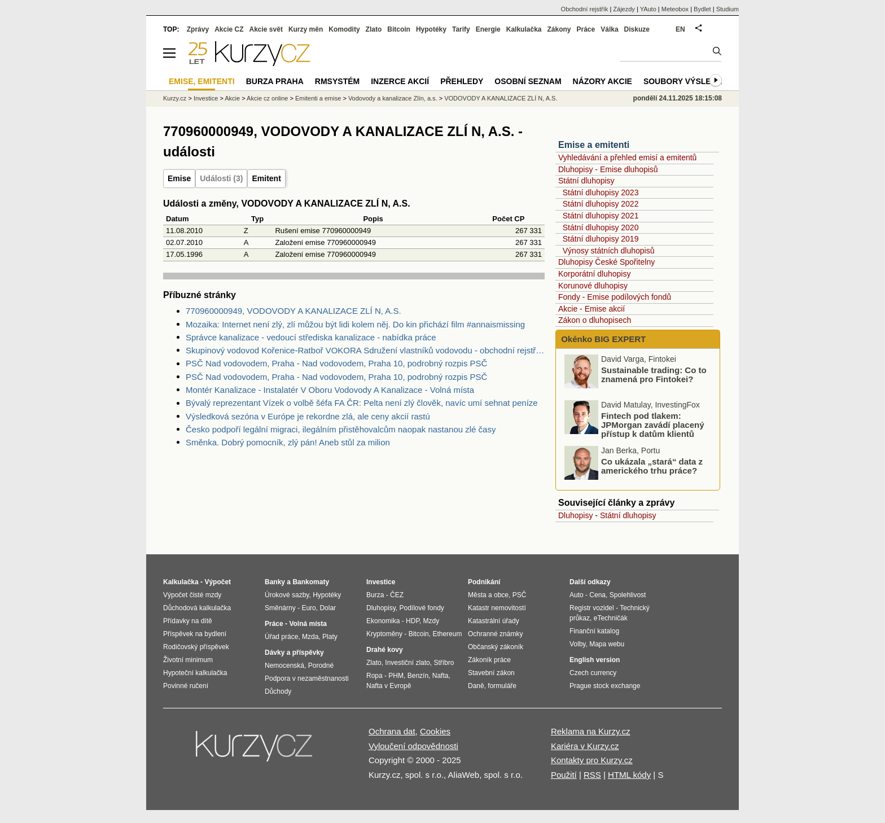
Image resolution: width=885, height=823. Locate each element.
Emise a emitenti (593, 145)
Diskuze (637, 29)
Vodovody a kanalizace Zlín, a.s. (392, 98)
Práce (586, 29)
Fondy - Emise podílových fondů (614, 296)
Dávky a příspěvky (294, 652)
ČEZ (397, 595)
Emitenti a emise (318, 98)
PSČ (519, 595)
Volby (577, 644)
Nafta (440, 676)
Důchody (278, 691)
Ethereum (447, 634)
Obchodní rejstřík (584, 9)
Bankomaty (310, 582)
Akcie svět (266, 29)
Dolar (327, 608)
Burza (375, 595)
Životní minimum (188, 660)
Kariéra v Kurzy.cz (585, 746)
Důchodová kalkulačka (197, 608)
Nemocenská (284, 665)
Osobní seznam (527, 81)
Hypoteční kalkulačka (195, 673)
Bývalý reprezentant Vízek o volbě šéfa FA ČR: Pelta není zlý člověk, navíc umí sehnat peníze (362, 403)
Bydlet (702, 9)
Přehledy (461, 81)
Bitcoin (398, 29)
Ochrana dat (392, 731)
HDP (412, 621)
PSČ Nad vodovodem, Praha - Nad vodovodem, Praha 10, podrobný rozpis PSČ (336, 363)
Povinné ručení (185, 686)
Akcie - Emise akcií (591, 308)
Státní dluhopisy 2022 (601, 203)
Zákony (559, 29)
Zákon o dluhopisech (594, 320)
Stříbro (443, 663)
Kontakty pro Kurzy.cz (592, 760)
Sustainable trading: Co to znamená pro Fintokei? (654, 374)
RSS (592, 775)
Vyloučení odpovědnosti (413, 746)
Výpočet (217, 582)
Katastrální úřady (493, 621)
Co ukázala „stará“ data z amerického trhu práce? (652, 466)
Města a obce (488, 595)
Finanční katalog (594, 631)
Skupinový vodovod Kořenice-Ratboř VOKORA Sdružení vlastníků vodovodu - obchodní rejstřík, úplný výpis (365, 350)
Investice (206, 98)
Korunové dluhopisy (593, 285)
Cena (597, 595)
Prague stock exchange (604, 686)
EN (680, 29)
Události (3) (221, 178)
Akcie (232, 98)
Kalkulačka (524, 29)
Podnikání (484, 582)
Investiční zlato (407, 663)
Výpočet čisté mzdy (192, 595)
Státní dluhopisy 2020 (601, 227)
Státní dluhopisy (586, 180)
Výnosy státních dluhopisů (609, 250)
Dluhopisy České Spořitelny (606, 261)
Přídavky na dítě (187, 621)
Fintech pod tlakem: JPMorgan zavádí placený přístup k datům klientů (652, 425)
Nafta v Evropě (388, 686)
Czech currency (592, 673)
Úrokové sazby (287, 595)
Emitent (266, 178)
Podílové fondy (421, 608)
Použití (564, 775)
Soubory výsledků (685, 81)
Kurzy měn (305, 29)
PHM (396, 676)
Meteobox (675, 9)
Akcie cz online (267, 98)
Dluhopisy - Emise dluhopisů (608, 169)
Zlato (374, 29)
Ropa (374, 676)
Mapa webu (606, 644)
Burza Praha (275, 81)
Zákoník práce (489, 660)
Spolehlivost (628, 595)
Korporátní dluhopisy (594, 273)
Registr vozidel (591, 608)
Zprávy (198, 29)
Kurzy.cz (174, 98)
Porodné (321, 665)
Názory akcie (602, 81)
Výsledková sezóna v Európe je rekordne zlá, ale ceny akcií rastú (308, 416)
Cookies (435, 731)
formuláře (502, 686)
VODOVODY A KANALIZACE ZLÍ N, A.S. (500, 98)
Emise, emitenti (202, 81)
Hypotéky (431, 29)
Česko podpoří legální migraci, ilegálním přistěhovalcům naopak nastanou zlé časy (341, 429)
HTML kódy (629, 775)
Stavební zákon (491, 673)
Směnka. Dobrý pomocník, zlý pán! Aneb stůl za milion (288, 442)
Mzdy (431, 621)
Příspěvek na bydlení (194, 634)
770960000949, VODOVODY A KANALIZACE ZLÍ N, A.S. (293, 311)
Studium (727, 9)
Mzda (310, 637)
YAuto (648, 9)
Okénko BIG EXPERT (602, 339)
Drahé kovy (384, 650)
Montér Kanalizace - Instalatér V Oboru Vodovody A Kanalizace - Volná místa (330, 390)
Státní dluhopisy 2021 (601, 215)
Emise (179, 178)
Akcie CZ (228, 29)
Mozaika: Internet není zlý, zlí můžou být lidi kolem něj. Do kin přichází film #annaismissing (355, 324)
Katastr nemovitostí (497, 608)
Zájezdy (624, 9)
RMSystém (337, 81)
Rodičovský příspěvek (196, 647)
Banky (275, 582)
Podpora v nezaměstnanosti (307, 678)
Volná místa (307, 624)
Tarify (461, 29)
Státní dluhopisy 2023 (601, 192)
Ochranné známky (495, 634)
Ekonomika (383, 621)
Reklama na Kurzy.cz (590, 731)
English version (594, 660)
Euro (308, 608)
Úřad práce (281, 637)
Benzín (418, 676)
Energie (488, 29)
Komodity (344, 29)
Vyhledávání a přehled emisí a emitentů (627, 157)
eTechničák (611, 618)
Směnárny (280, 608)
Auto (576, 595)
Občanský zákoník (495, 647)
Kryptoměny (384, 634)
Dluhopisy (575, 515)
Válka (609, 29)
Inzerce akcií (400, 81)
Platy (330, 637)
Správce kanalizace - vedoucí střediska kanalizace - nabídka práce (311, 337)
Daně (476, 686)
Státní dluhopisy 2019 (601, 238)
